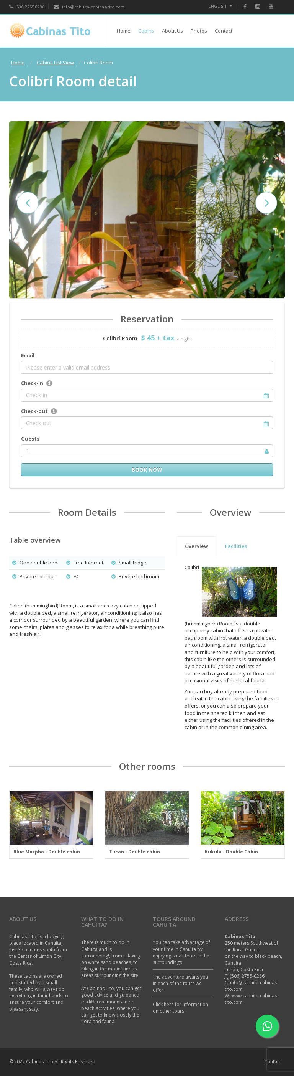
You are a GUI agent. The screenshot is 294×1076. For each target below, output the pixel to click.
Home (124, 30)
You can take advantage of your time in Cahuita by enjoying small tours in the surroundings (181, 952)
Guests (30, 438)
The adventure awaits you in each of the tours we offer (180, 983)
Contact (223, 30)
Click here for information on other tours (180, 1007)
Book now (147, 469)
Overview (196, 546)
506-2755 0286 (26, 7)
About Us (172, 30)
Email (27, 355)
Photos (199, 30)
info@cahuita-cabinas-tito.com (89, 7)
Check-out (34, 411)
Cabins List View (55, 62)
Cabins (146, 30)
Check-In (32, 383)
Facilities (236, 546)
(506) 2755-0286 (247, 976)
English (220, 6)
